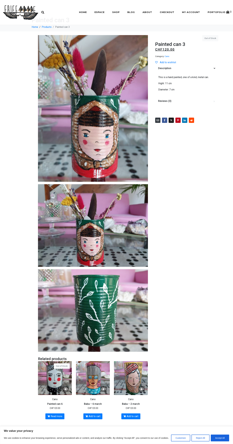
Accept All (220, 438)
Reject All (200, 438)
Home (83, 12)
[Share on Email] (157, 131)
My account (191, 12)
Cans (167, 67)
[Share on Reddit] (191, 131)
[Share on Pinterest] (178, 131)
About (147, 12)
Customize (181, 438)
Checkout (167, 12)
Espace (99, 12)
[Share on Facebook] (164, 131)
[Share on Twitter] (171, 131)
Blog (131, 12)
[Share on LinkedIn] (184, 131)
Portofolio (216, 12)
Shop (116, 12)
